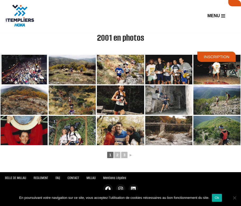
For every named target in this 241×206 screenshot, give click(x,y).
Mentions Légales (114, 177)
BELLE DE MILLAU (15, 177)
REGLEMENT (41, 177)
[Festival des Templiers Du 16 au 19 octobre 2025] (20, 16)
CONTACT (73, 177)
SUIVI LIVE (234, 3)
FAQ (58, 177)
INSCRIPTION (216, 56)
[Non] (234, 197)
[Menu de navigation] (216, 16)
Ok (217, 198)
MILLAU (91, 177)
